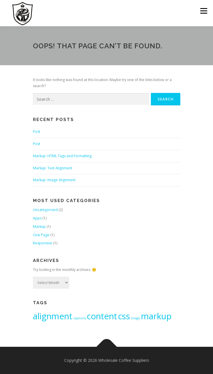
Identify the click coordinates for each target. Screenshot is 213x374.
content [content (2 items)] (102, 316)
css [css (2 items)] (124, 316)
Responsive (42, 243)
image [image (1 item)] (135, 318)
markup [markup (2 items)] (156, 316)
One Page (41, 234)
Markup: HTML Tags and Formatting (62, 155)
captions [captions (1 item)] (79, 318)
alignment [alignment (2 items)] (52, 316)
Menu (203, 10)
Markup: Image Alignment (54, 179)
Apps (37, 218)
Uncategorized (45, 209)
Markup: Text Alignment (52, 168)
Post (36, 131)
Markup (39, 226)
